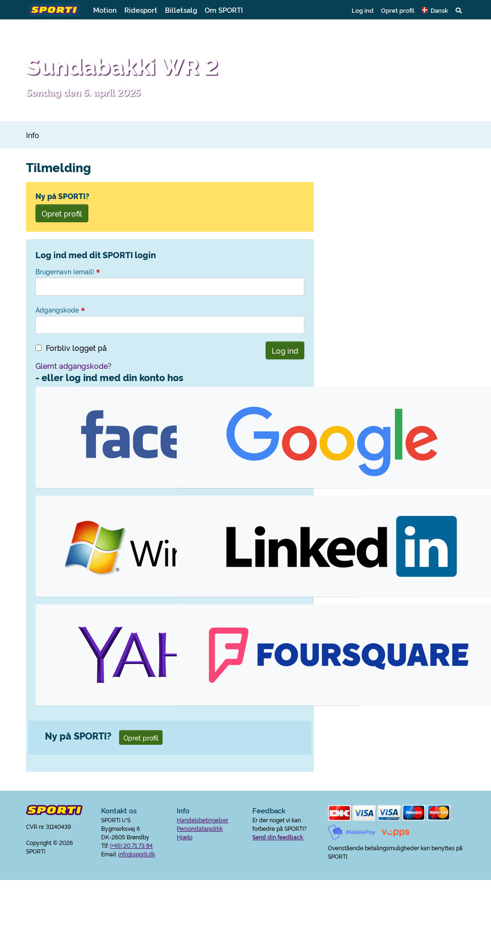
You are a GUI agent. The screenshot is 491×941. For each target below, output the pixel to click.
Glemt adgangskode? (73, 365)
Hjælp (184, 837)
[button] (435, 10)
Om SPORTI (224, 10)
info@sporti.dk (136, 854)
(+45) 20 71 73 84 (131, 845)
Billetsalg (181, 10)
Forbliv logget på (76, 347)
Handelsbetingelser (202, 820)
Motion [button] (105, 10)
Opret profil (397, 10)
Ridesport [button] (140, 10)
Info (32, 135)
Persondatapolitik (200, 828)
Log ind (362, 10)
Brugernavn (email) (67, 271)
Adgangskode (60, 309)
